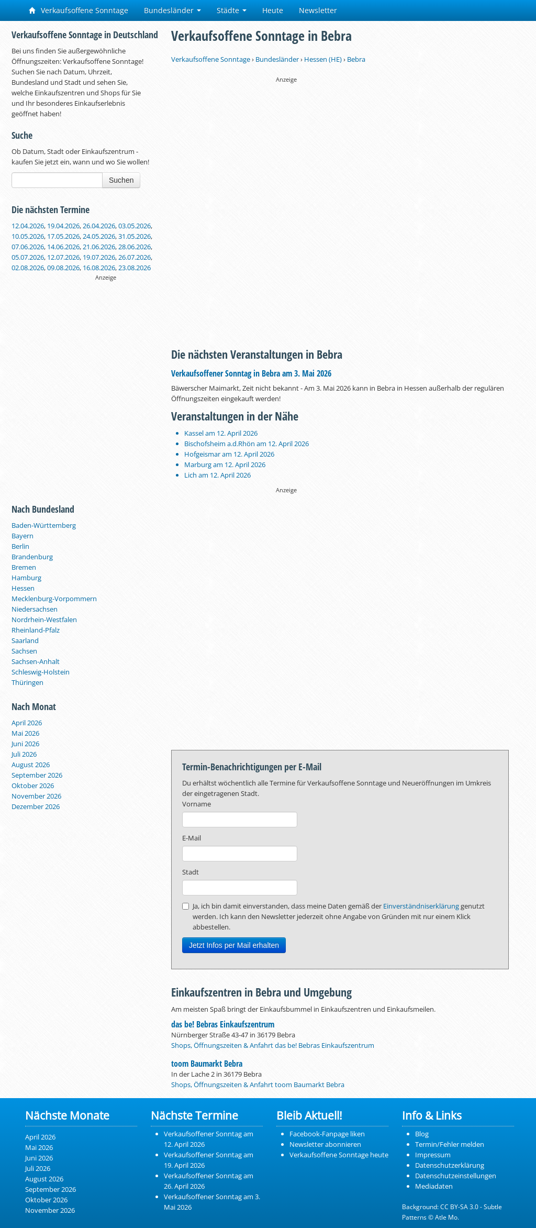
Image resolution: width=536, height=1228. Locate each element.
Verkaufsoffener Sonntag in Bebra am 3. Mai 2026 (251, 373)
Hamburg (26, 577)
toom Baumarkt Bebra (206, 1063)
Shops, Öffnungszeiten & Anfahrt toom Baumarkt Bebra (257, 1084)
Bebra (356, 59)
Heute (272, 10)
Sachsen (24, 651)
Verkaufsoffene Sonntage (78, 10)
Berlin (20, 546)
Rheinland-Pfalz (36, 630)
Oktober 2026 (33, 785)
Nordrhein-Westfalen (44, 619)
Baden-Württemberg (44, 525)
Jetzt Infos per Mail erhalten (234, 945)
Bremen (24, 567)
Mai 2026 (25, 733)
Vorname (196, 804)
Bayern (23, 535)
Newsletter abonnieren (325, 1144)
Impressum (433, 1154)
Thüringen (27, 682)
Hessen (23, 588)
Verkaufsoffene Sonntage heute (338, 1154)
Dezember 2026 (36, 806)
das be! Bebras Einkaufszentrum (222, 1024)
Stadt (190, 872)
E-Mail (191, 838)
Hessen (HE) (323, 59)
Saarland (25, 640)
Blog (422, 1133)
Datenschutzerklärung (449, 1165)
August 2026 (31, 764)
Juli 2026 (24, 754)
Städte (232, 10)
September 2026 (37, 775)
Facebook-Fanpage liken (327, 1133)
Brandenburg (32, 556)
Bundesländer (172, 10)
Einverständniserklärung (421, 906)
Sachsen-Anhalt (36, 661)
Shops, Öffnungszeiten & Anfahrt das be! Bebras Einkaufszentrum (272, 1045)
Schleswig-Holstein (41, 672)
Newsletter (318, 10)
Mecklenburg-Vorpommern (54, 598)
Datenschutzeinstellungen (455, 1175)
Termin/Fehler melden (449, 1144)
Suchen (121, 180)
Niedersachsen (35, 609)
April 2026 (27, 722)
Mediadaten (434, 1186)
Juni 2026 (25, 743)
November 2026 (36, 796)
